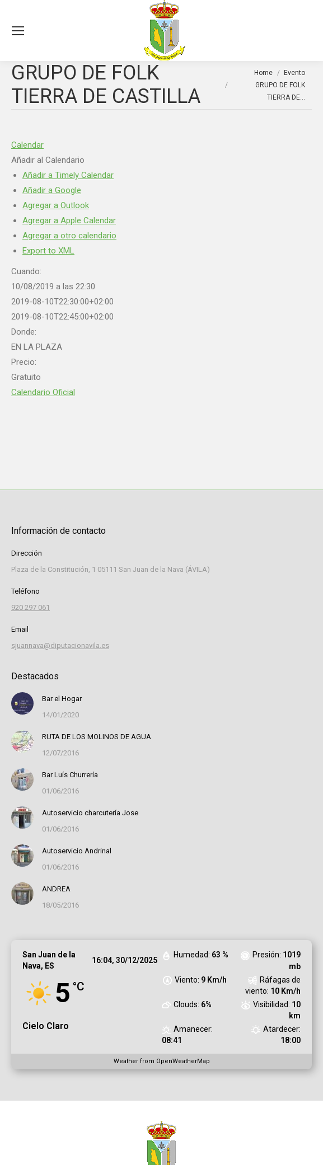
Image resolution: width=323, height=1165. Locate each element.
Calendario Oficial (43, 392)
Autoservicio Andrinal (76, 851)
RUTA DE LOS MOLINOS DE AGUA (96, 736)
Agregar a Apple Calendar (69, 220)
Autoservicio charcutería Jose (90, 813)
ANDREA (56, 889)
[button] (48, 160)
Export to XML (48, 251)
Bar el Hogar (62, 698)
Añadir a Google (51, 190)
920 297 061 (30, 607)
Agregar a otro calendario (69, 236)
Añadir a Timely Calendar (68, 175)
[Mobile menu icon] (18, 30)
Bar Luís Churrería (70, 775)
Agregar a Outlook (55, 205)
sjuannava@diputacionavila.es (60, 645)
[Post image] (22, 703)
